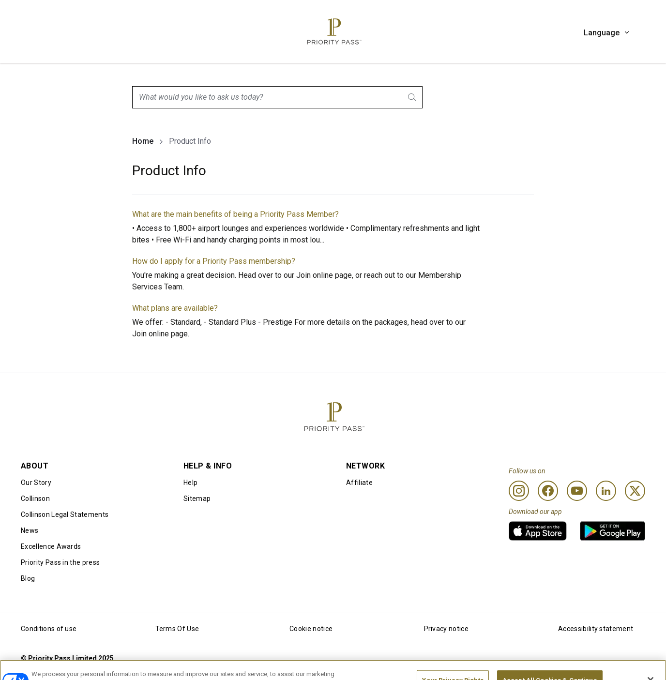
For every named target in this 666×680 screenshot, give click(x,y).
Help (190, 482)
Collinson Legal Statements (64, 514)
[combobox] (277, 97)
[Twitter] (635, 491)
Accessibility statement (595, 629)
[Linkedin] (606, 491)
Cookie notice (311, 629)
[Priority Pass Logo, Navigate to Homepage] (333, 31)
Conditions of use (48, 629)
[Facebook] (548, 491)
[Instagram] (519, 491)
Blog (28, 578)
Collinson (35, 498)
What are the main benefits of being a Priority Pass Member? (235, 214)
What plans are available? (175, 308)
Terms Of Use (177, 629)
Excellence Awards (51, 546)
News (29, 530)
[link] (538, 531)
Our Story (36, 482)
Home (142, 141)
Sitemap (197, 498)
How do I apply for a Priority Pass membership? (213, 261)
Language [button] (607, 32)
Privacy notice (446, 629)
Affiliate (359, 482)
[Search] (413, 97)
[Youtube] (577, 491)
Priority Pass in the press (60, 562)
